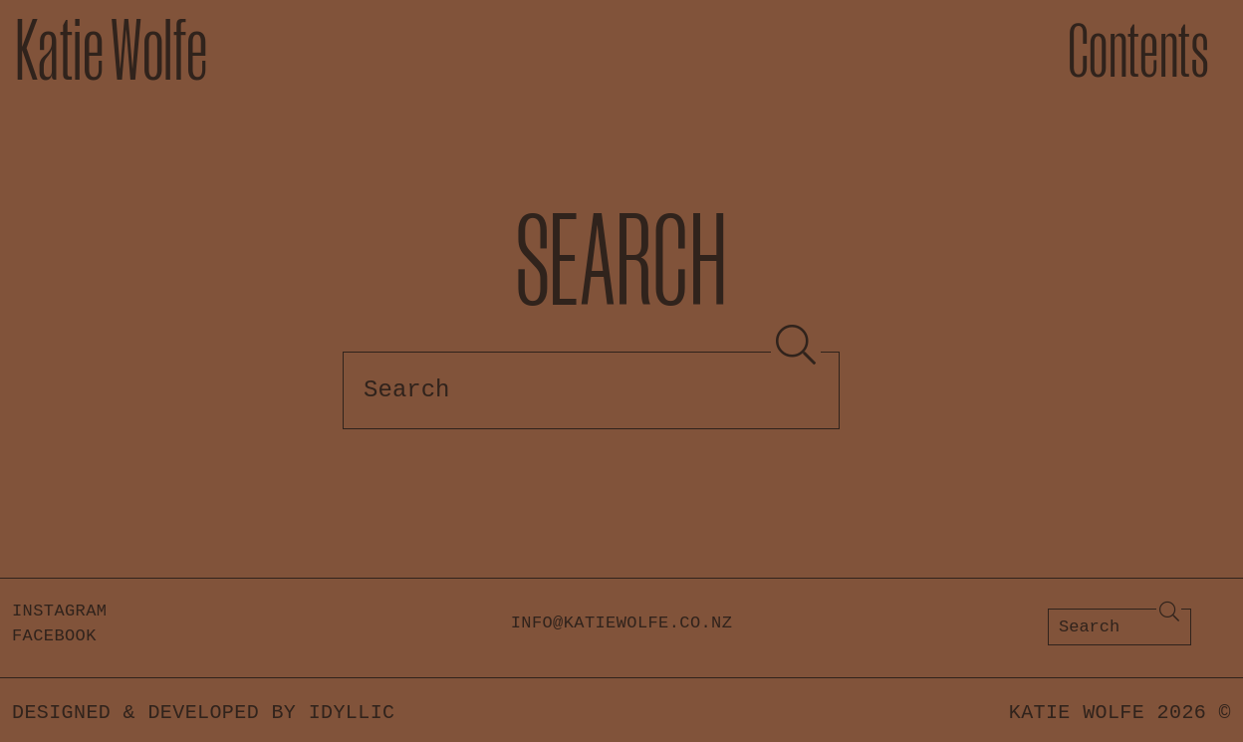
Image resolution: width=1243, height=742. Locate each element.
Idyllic (352, 712)
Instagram (59, 611)
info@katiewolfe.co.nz (622, 623)
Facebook (54, 635)
